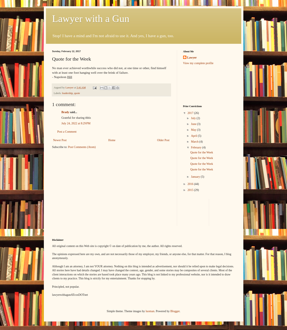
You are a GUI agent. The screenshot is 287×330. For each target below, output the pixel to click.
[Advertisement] (196, 85)
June (194, 124)
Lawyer (69, 87)
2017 (190, 113)
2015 (190, 190)
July (194, 118)
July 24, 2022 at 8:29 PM (76, 123)
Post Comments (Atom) (82, 147)
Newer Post (60, 140)
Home (111, 140)
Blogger (175, 311)
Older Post (163, 140)
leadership (67, 93)
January (196, 176)
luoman (150, 311)
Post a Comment (67, 131)
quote (77, 93)
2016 (190, 184)
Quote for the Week (201, 152)
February (196, 147)
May (194, 129)
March (195, 141)
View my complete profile (198, 63)
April (194, 135)
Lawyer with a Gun (90, 18)
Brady (65, 112)
